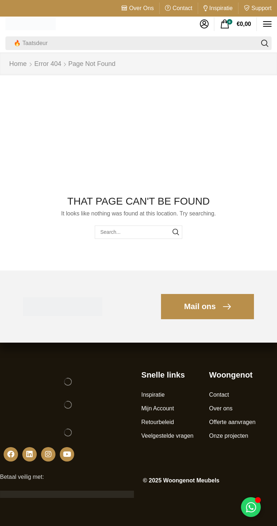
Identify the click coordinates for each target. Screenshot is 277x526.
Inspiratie (221, 8)
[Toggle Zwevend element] (251, 507)
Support (261, 8)
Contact (182, 8)
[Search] (264, 43)
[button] (204, 24)
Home (18, 63)
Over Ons (141, 8)
